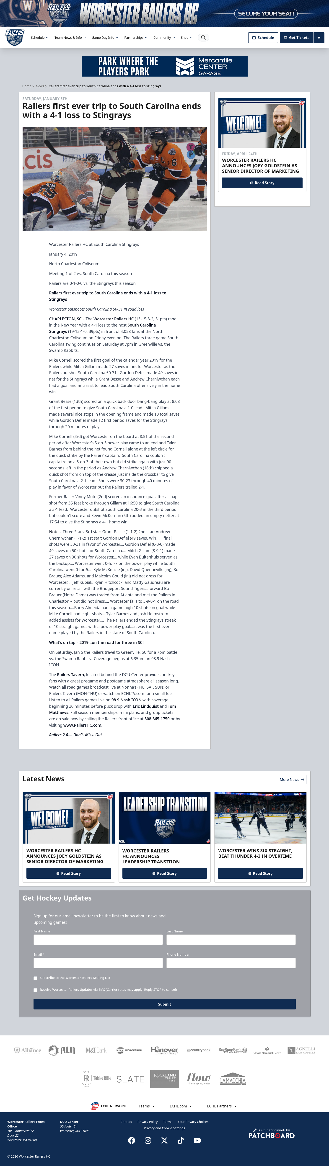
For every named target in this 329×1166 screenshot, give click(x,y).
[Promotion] (164, 13)
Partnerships (136, 37)
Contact (126, 1122)
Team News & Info (70, 37)
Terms (167, 1122)
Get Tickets (296, 37)
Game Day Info (105, 37)
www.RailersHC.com (82, 725)
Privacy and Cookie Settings (164, 1128)
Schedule (40, 37)
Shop (187, 37)
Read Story (262, 182)
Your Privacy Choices (193, 1122)
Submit (164, 1004)
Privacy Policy (147, 1122)
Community (164, 37)
